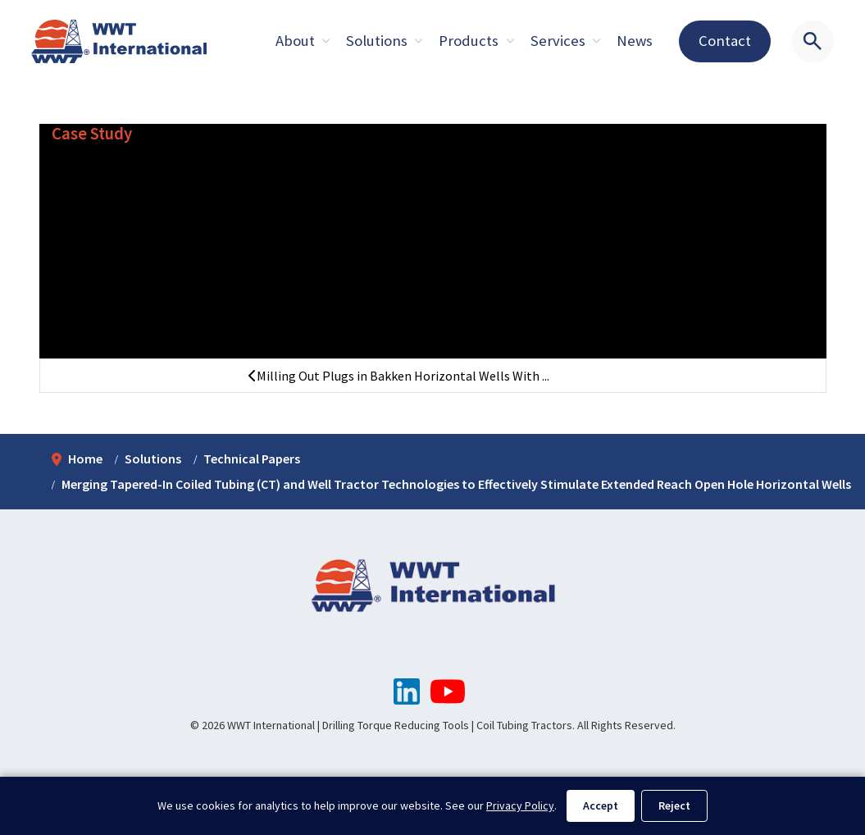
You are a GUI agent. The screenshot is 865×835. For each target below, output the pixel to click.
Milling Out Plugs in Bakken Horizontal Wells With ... (398, 375)
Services (557, 40)
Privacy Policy (520, 805)
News (635, 40)
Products (469, 40)
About (295, 40)
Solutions (376, 40)
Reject (674, 805)
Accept (600, 805)
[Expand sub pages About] (325, 41)
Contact (725, 40)
